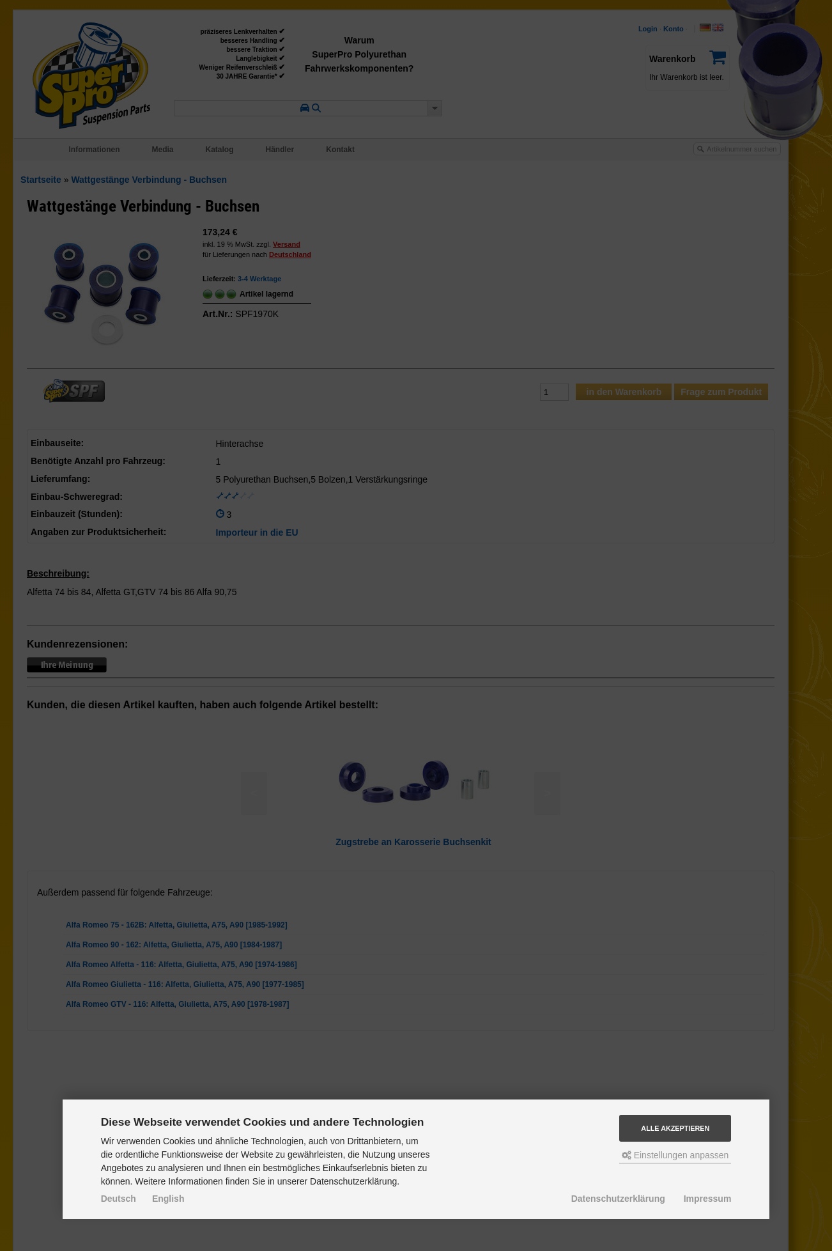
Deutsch (118, 1198)
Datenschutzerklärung (618, 1198)
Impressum (708, 1198)
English (168, 1198)
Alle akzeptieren (675, 1128)
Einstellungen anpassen (675, 1155)
